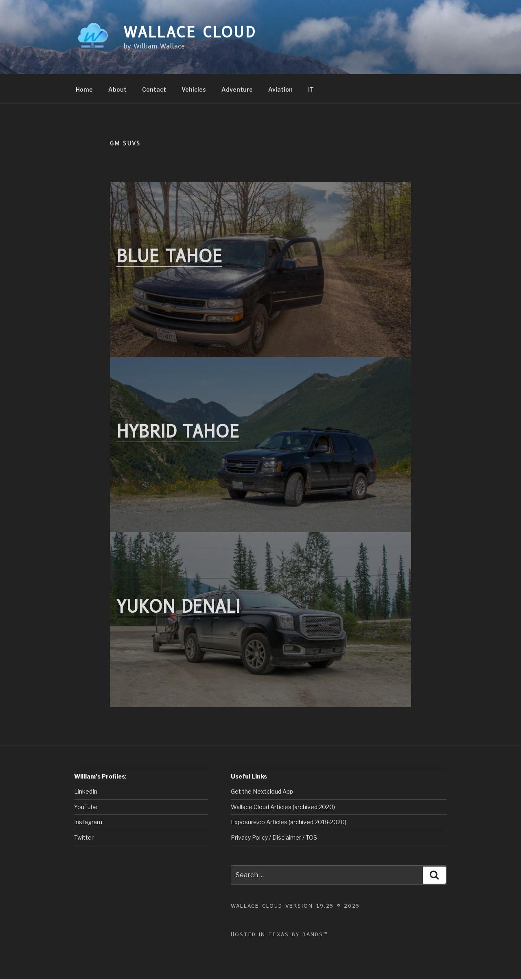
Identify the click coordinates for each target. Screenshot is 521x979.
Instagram (88, 821)
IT (311, 89)
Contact (154, 89)
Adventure (237, 89)
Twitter (84, 837)
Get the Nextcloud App (262, 791)
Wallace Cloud (189, 32)
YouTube (86, 806)
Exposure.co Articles (259, 821)
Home (84, 89)
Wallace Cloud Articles (262, 806)
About (117, 89)
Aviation (280, 89)
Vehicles (194, 89)
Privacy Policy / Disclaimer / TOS (274, 837)
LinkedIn (85, 791)
